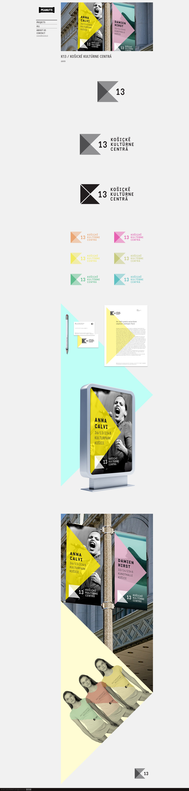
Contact (41, 33)
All (38, 26)
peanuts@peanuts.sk (42, 36)
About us (41, 30)
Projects (41, 22)
